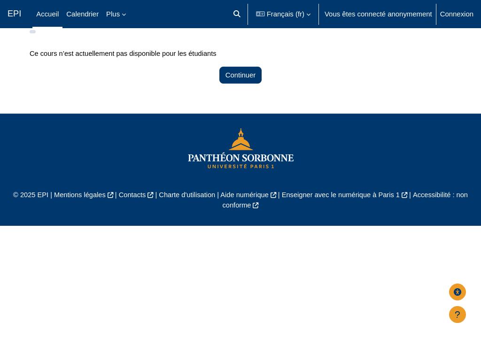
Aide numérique (244, 209)
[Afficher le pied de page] (457, 314)
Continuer (240, 89)
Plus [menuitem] (113, 14)
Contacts (130, 209)
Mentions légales (77, 209)
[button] (237, 14)
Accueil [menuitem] (47, 14)
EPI (14, 13)
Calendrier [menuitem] (82, 14)
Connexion (456, 14)
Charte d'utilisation (186, 209)
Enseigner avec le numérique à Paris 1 (342, 209)
